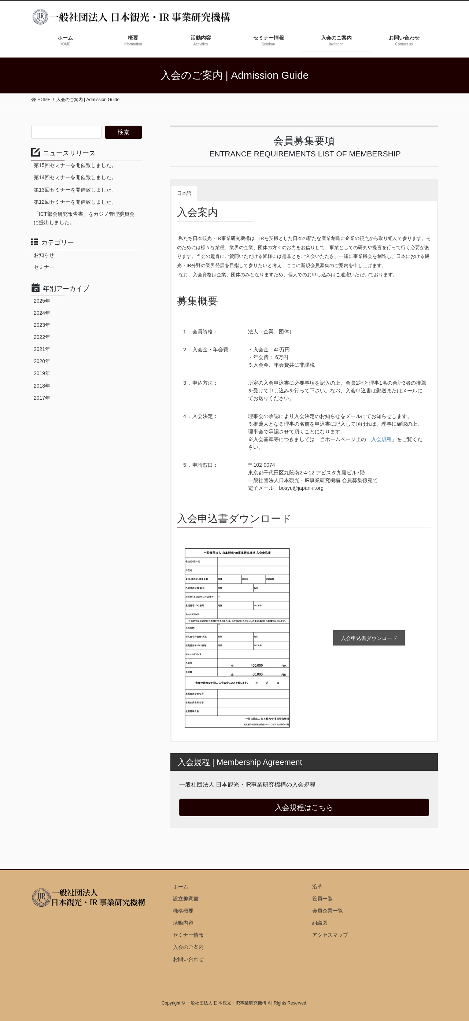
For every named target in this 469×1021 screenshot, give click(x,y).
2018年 (42, 386)
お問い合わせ (188, 959)
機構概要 (183, 911)
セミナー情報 (188, 935)
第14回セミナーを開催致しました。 (75, 177)
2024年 (42, 313)
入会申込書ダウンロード (369, 638)
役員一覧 (322, 899)
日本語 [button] (184, 193)
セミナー (44, 267)
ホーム (180, 886)
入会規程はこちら (304, 807)
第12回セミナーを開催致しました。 (75, 202)
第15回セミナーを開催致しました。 (75, 165)
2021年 (42, 349)
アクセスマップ (330, 935)
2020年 (42, 361)
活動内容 (183, 923)
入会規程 (381, 439)
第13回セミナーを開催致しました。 (75, 190)
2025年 (42, 301)
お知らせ (44, 255)
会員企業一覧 (327, 911)
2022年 (42, 337)
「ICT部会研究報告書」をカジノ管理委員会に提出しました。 (84, 218)
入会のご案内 (188, 947)
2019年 (42, 373)
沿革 (317, 886)
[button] (203, 187)
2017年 (42, 398)
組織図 (320, 923)
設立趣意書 (186, 899)
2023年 (42, 325)
